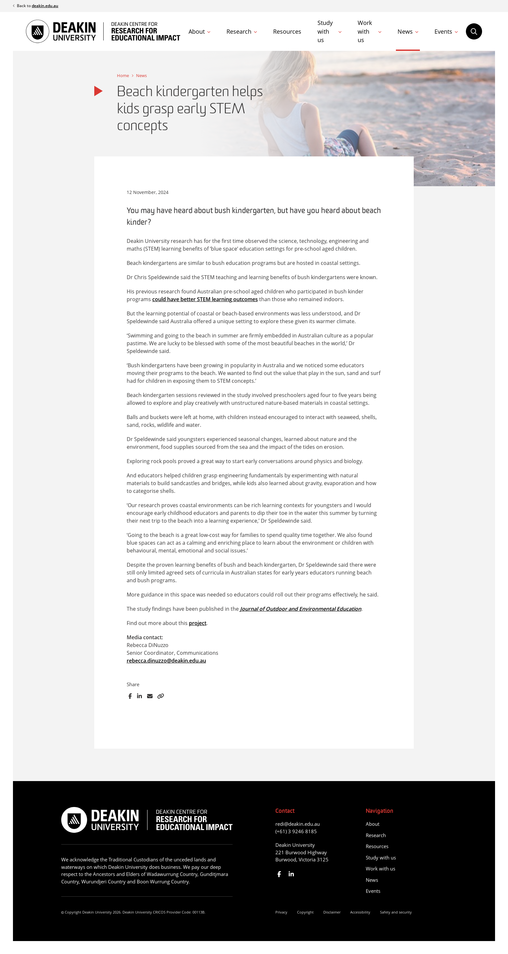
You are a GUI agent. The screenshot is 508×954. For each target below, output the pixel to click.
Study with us (325, 31)
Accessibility (360, 912)
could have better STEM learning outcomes (205, 299)
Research (238, 31)
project (197, 623)
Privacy (281, 912)
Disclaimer (332, 912)
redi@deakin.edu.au (297, 824)
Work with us (365, 31)
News (405, 31)
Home (123, 75)
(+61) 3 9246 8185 (296, 831)
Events (443, 31)
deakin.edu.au (45, 5)
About (197, 31)
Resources (287, 31)
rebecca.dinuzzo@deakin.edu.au (166, 660)
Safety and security (396, 912)
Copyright (305, 912)
